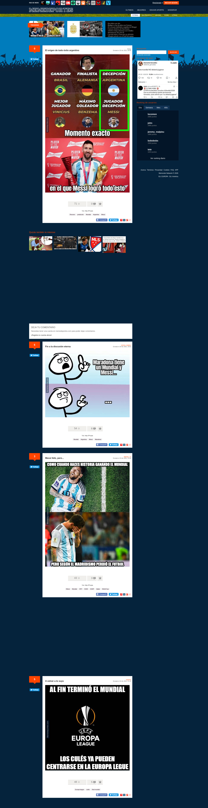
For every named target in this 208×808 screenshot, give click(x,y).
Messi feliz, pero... (54, 458)
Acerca (143, 170)
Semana (149, 108)
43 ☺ (77, 578)
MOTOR (158, 15)
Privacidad (158, 170)
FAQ (172, 170)
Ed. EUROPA (163, 176)
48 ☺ (77, 782)
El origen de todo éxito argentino (62, 50)
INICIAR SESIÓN (171, 3)
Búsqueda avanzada (143, 55)
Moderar (172, 10)
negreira (128, 679)
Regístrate (156, 3)
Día (140, 108)
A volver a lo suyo (54, 681)
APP (176, 170)
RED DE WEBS (34, 3)
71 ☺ (77, 203)
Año (166, 108)
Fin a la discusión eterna (58, 346)
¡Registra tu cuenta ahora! (41, 335)
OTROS (174, 15)
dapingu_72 (127, 456)
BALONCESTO (147, 15)
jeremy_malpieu (126, 345)
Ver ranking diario (157, 158)
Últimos (129, 10)
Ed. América (173, 176)
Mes (158, 108)
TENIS (166, 15)
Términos (150, 170)
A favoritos (100, 204)
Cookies (166, 170)
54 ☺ (77, 428)
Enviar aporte (157, 10)
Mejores (141, 10)
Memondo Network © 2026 (168, 173)
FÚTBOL (135, 15)
